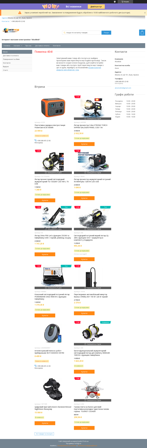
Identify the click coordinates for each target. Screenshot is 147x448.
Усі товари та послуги (44, 434)
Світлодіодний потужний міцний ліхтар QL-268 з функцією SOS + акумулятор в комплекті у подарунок (91, 238)
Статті (5, 70)
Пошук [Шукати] (106, 33)
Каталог (17, 45)
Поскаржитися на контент (67, 446)
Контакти (56, 45)
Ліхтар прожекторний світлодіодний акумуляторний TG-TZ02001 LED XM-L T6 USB (52, 181)
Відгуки (6, 66)
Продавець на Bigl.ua (73, 443)
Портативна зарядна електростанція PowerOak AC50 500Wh (50, 126)
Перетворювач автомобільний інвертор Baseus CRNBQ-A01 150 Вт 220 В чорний (91, 295)
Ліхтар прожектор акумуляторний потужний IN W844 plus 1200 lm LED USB (92, 180)
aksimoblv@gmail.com (123, 88)
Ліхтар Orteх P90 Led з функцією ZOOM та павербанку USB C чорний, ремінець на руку (53, 237)
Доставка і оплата (42, 45)
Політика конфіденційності (87, 446)
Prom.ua (85, 441)
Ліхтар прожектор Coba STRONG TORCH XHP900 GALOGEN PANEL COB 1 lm (90, 126)
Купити (84, 144)
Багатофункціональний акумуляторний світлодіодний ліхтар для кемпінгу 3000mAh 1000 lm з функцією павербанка (92, 353)
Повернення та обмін (11, 59)
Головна (7, 45)
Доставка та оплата (11, 55)
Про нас (28, 45)
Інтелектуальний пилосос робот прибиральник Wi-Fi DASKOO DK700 (49, 352)
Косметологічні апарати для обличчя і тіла (78, 68)
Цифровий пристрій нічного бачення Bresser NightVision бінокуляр (53, 408)
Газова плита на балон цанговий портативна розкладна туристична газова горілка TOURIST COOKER (91, 409)
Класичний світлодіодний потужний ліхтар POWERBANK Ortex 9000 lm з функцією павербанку (52, 296)
